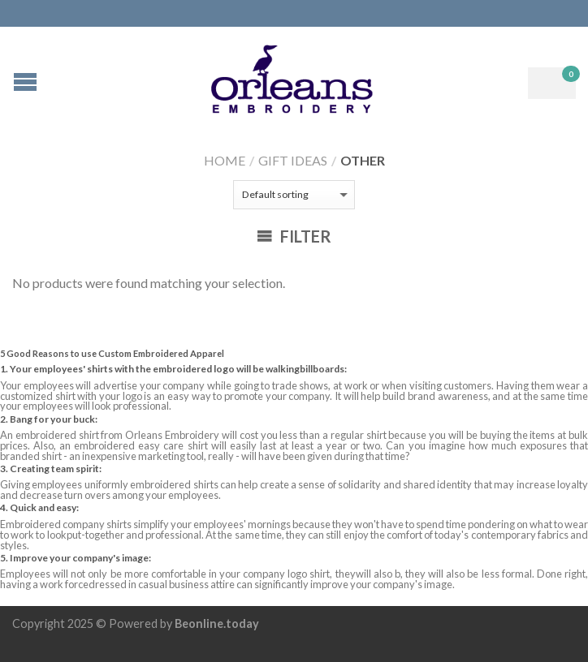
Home (224, 160)
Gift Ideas (292, 160)
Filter (294, 236)
